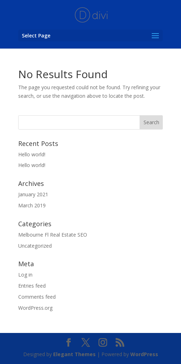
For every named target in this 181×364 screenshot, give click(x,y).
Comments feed (37, 296)
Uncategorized (35, 245)
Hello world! (31, 154)
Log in (25, 274)
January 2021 (33, 194)
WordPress (144, 354)
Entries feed (32, 285)
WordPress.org (35, 307)
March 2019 (32, 205)
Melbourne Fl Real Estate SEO (52, 234)
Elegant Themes (74, 354)
